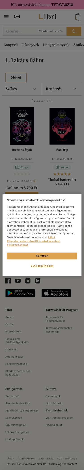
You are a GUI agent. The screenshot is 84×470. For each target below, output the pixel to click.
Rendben (42, 255)
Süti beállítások (42, 266)
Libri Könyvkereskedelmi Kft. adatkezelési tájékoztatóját (33, 241)
